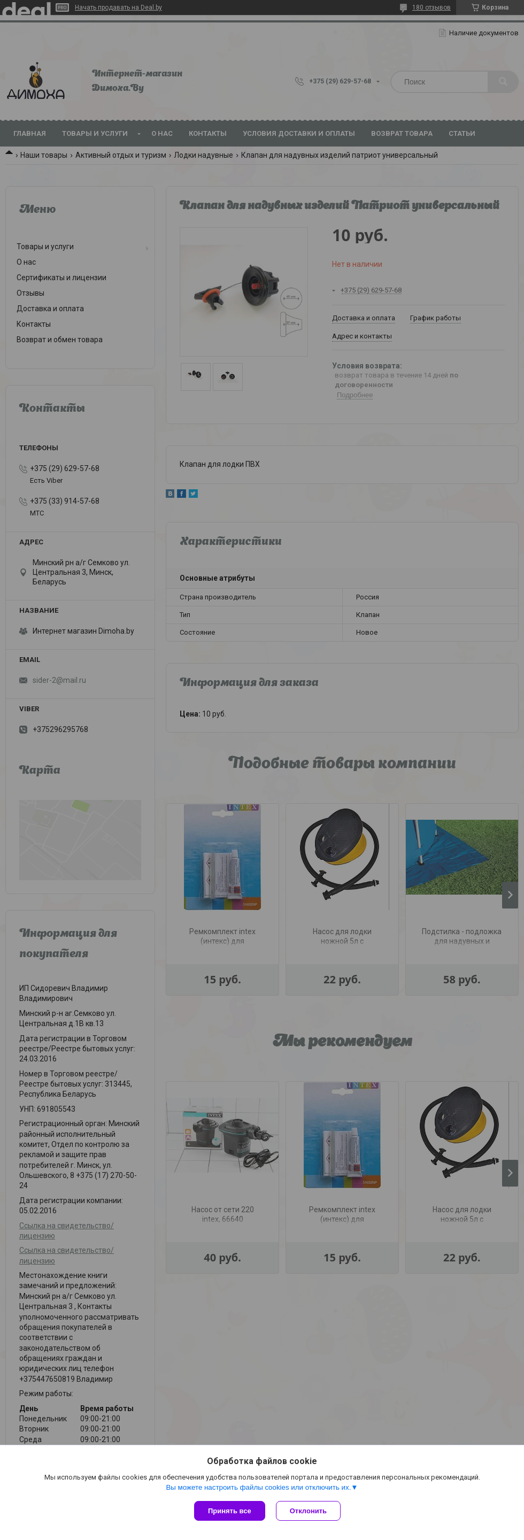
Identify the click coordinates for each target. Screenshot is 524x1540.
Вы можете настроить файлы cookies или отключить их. (258, 1487)
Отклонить (308, 1511)
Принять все (229, 1511)
